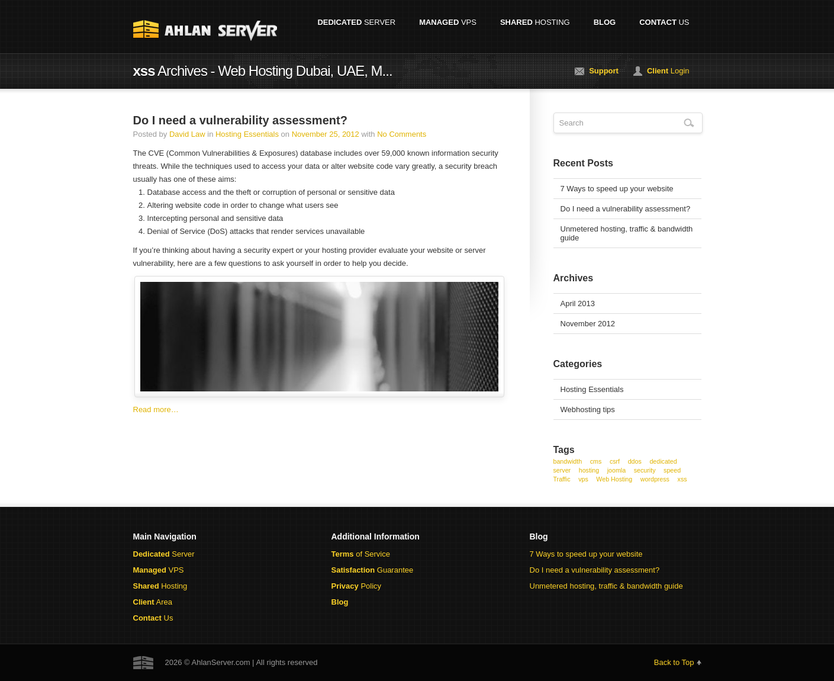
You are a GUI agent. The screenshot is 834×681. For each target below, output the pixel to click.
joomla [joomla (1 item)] (616, 470)
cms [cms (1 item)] (596, 461)
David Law (187, 134)
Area (152, 602)
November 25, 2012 (325, 134)
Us (664, 22)
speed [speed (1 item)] (672, 470)
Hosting (535, 22)
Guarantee (372, 570)
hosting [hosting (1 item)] (589, 470)
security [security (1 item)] (645, 470)
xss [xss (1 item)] (682, 479)
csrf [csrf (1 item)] (615, 461)
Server (356, 22)
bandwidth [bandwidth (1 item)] (567, 461)
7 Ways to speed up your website (617, 188)
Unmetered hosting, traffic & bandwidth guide (627, 233)
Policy (356, 586)
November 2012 (588, 323)
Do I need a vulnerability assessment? (240, 120)
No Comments (401, 134)
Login (668, 70)
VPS (447, 22)
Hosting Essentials (247, 134)
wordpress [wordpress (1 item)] (654, 479)
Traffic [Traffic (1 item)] (562, 479)
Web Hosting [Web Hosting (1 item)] (614, 479)
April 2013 (578, 303)
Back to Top (674, 662)
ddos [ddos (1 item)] (635, 461)
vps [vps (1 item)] (583, 479)
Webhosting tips (588, 409)
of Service (360, 554)
